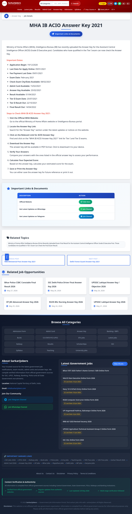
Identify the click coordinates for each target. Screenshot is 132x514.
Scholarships (82, 344)
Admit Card (47, 9)
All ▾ (113, 9)
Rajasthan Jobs (58, 463)
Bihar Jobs (46, 463)
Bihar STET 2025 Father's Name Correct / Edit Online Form (86, 371)
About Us (40, 473)
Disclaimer (61, 473)
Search (74, 3)
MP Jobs (79, 463)
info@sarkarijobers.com (16, 388)
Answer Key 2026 (25, 463)
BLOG (19, 338)
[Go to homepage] (6, 16)
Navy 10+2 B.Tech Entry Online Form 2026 (79, 389)
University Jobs (81, 351)
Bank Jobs (44, 460)
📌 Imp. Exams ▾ (89, 9)
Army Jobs (65, 460)
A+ (124, 3)
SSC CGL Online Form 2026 (73, 440)
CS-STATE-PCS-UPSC (50, 338)
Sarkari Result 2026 (118, 460)
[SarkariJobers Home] (11, 3)
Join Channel (86, 209)
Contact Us (50, 473)
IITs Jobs (81, 338)
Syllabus (78, 9)
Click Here (85, 202)
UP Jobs (37, 463)
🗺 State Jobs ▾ (103, 9)
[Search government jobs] (61, 3)
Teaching (50, 351)
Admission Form (19, 332)
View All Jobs (120, 364)
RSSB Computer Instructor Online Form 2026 (81, 400)
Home (19, 9)
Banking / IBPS (112, 332)
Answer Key (57, 9)
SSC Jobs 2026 (10, 460)
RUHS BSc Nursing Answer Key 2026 (66, 302)
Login (102, 3)
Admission (68, 9)
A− (128, 3)
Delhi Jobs (70, 463)
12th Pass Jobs (102, 460)
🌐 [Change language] (110, 3)
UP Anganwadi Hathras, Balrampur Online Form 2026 (84, 411)
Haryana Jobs (90, 463)
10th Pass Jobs (89, 460)
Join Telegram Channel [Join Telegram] (15, 399)
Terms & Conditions (88, 473)
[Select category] (46, 3)
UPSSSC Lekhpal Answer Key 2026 (109, 302)
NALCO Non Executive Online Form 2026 (79, 378)
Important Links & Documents (66, 34)
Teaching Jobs (76, 460)
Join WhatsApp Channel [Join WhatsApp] (15, 407)
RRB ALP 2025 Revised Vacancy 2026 (77, 422)
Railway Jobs (33, 460)
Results (37, 9)
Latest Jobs (28, 9)
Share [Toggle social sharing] (7, 257)
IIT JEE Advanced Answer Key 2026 (22, 302)
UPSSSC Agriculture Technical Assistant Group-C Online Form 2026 (89, 429)
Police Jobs (55, 460)
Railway (19, 344)
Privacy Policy (72, 473)
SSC (112, 344)
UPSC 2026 (22, 460)
